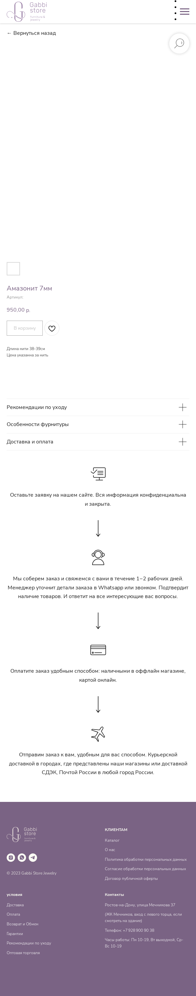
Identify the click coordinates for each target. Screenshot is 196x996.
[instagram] (11, 857)
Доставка (15, 905)
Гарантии (15, 933)
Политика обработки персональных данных (146, 859)
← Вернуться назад (31, 33)
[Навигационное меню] (184, 11)
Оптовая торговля (23, 953)
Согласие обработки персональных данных (145, 869)
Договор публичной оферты (131, 878)
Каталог (112, 840)
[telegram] (33, 857)
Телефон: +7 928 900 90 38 (129, 930)
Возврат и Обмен (22, 924)
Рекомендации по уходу (29, 943)
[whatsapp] (22, 857)
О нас (110, 849)
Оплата (13, 914)
